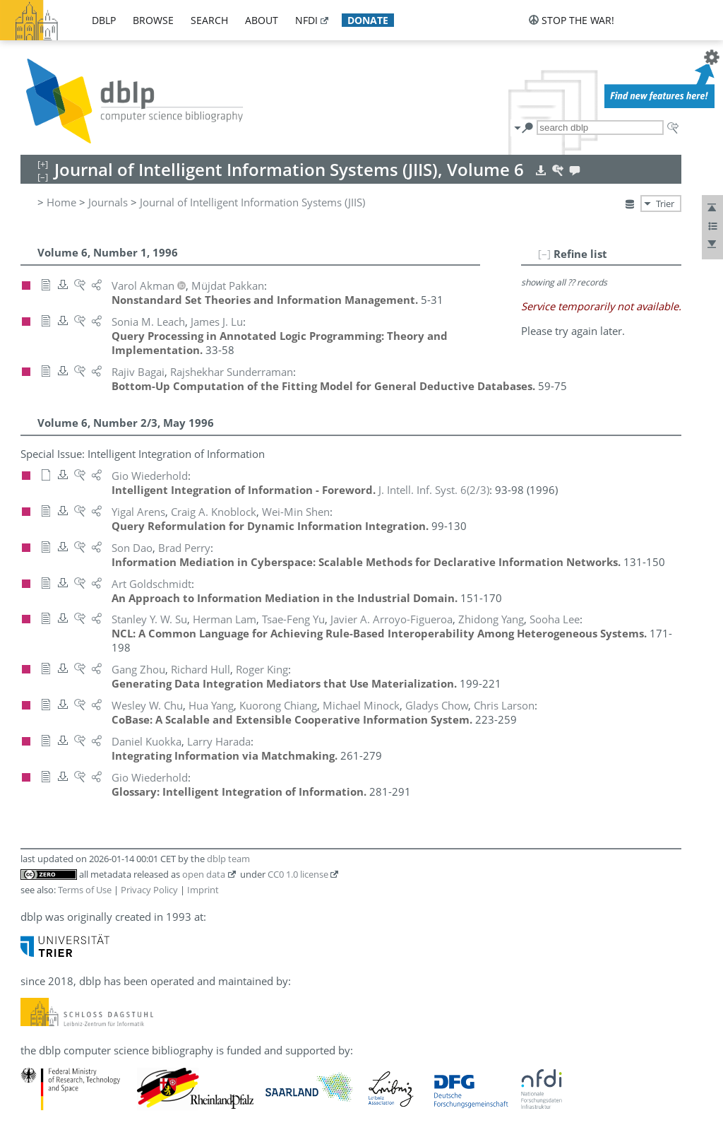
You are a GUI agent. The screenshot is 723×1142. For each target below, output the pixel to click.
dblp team (228, 858)
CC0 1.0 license (298, 874)
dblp (104, 20)
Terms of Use (85, 889)
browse (153, 20)
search (209, 20)
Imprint (203, 889)
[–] (544, 254)
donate (367, 20)
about (261, 20)
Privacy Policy (149, 889)
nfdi (306, 20)
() (433, 490)
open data (203, 874)
